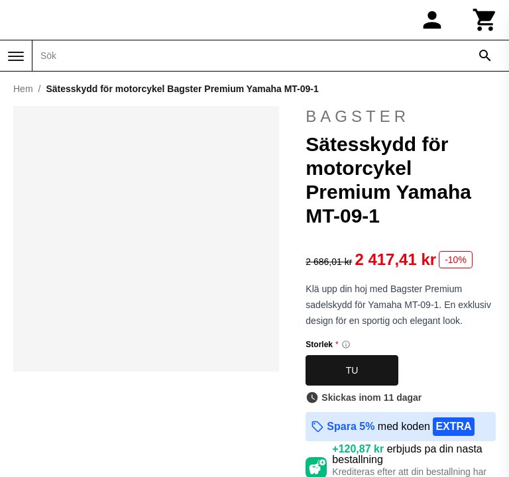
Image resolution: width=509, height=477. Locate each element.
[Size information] (346, 344)
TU (352, 370)
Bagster (358, 116)
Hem (23, 88)
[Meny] (16, 56)
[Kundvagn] (485, 20)
